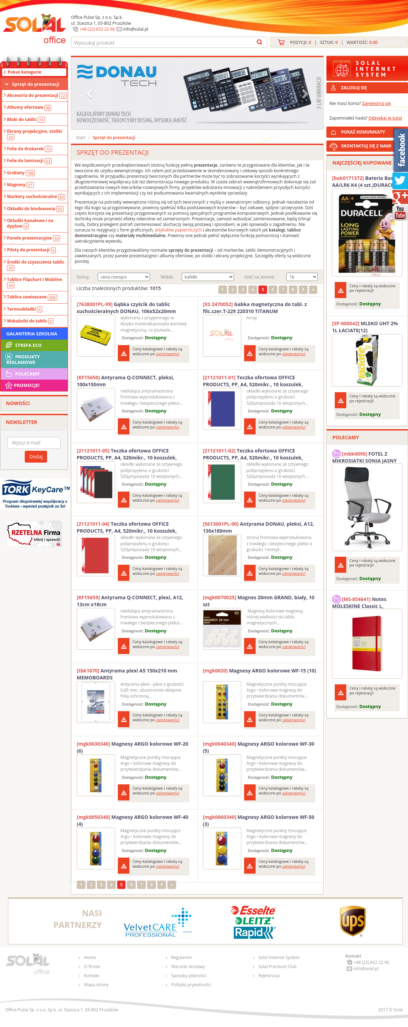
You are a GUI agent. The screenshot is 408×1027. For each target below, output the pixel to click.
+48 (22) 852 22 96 (97, 29)
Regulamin (181, 957)
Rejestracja (269, 976)
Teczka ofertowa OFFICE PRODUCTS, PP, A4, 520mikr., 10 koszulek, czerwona (127, 527)
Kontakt (91, 976)
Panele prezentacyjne (33, 238)
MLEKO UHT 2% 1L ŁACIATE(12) (365, 327)
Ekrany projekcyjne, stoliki (34, 134)
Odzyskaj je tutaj (385, 118)
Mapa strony (96, 985)
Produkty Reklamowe (22, 358)
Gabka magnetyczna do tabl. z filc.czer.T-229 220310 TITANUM (255, 307)
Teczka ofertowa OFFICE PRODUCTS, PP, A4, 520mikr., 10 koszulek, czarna (127, 454)
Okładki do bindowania (35, 209)
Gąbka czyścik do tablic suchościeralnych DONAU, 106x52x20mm (126, 307)
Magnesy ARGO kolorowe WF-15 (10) (259, 670)
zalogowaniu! (167, 353)
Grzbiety (21, 173)
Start (80, 137)
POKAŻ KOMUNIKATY (373, 131)
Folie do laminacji (29, 161)
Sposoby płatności (188, 976)
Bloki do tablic (26, 119)
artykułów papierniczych (178, 230)
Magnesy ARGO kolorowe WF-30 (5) (259, 747)
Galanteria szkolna (31, 333)
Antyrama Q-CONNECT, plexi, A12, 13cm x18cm (130, 601)
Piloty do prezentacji (31, 250)
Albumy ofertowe (29, 107)
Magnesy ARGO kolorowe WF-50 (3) (259, 820)
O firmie (92, 966)
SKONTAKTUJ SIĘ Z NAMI (366, 146)
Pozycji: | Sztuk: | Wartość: (334, 42)
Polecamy (22, 373)
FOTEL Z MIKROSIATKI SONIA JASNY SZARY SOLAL (364, 456)
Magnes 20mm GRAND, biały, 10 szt (259, 601)
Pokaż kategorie (24, 72)
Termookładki (24, 309)
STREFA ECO (22, 345)
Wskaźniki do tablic (30, 321)
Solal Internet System (279, 957)
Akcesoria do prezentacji (37, 95)
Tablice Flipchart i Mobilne (34, 282)
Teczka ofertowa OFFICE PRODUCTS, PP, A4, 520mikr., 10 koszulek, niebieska (253, 381)
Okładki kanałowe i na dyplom (30, 223)
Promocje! (21, 385)
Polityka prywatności (191, 985)
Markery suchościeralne (36, 196)
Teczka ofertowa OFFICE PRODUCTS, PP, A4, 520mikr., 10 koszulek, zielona (253, 454)
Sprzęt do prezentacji (35, 84)
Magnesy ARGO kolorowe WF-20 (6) (132, 747)
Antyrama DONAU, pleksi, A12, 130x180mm (258, 527)
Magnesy (20, 185)
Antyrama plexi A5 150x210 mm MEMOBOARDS (127, 674)
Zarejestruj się (376, 103)
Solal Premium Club (277, 966)
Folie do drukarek (29, 149)
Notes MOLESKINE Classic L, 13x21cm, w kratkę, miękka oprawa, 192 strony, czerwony (365, 602)
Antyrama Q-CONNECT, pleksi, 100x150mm (125, 381)
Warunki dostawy (188, 966)
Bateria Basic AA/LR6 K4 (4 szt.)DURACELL (365, 181)
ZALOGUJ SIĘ (354, 88)
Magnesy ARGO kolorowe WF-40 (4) (132, 820)
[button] (90, 93)
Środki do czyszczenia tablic (36, 265)
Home (90, 957)
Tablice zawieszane (32, 297)
